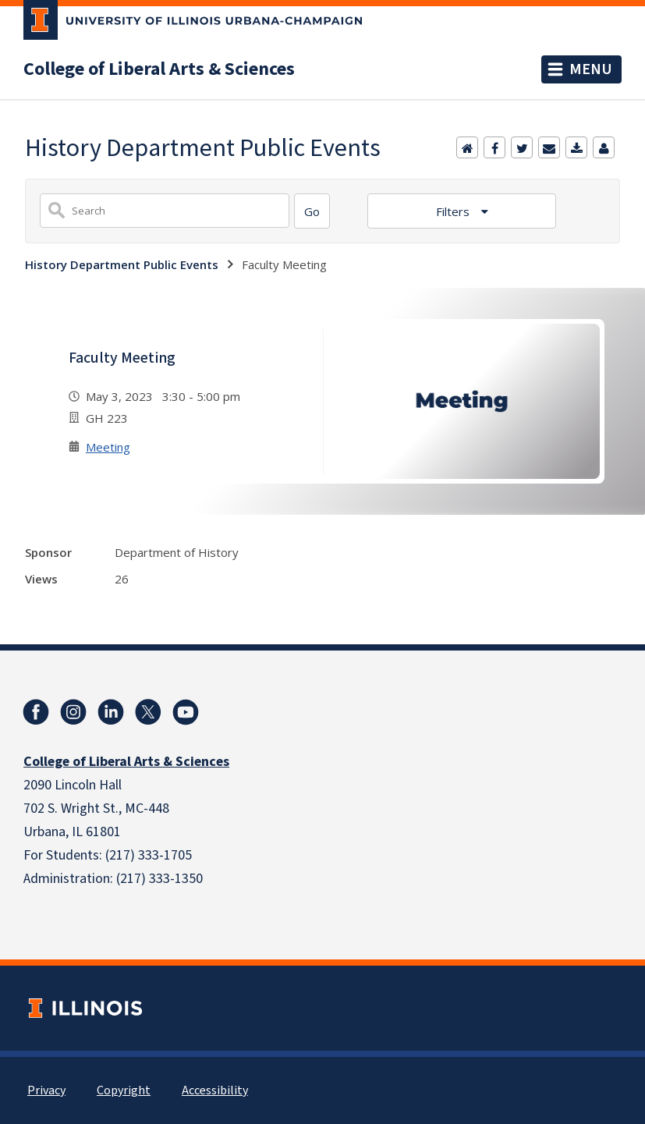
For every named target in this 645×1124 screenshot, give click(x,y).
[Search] (312, 211)
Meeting (108, 447)
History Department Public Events (121, 264)
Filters (454, 211)
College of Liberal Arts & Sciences (159, 69)
